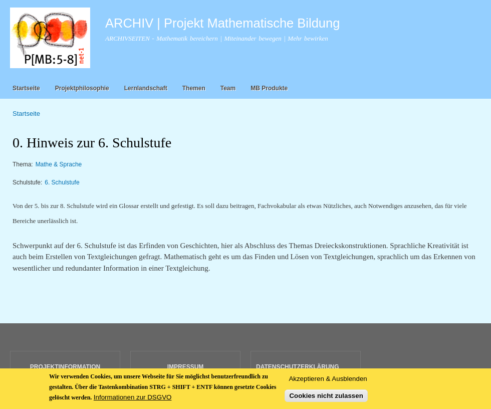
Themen (193, 88)
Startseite (26, 88)
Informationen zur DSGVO (133, 401)
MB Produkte (269, 88)
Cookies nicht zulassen (326, 399)
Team (227, 88)
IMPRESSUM (185, 366)
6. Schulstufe (62, 182)
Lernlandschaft (145, 88)
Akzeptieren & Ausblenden (328, 383)
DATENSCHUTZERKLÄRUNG (297, 366)
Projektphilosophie (82, 88)
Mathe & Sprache (59, 164)
